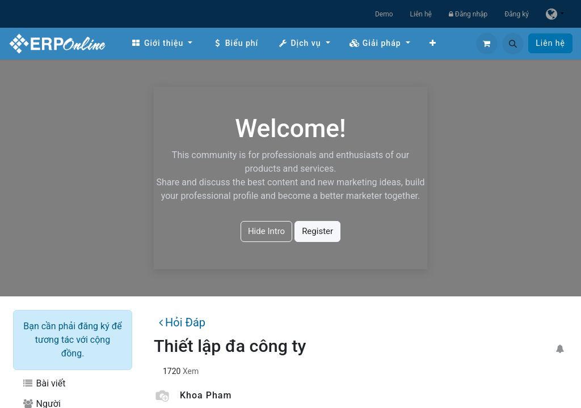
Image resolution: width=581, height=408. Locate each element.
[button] (513, 43)
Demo (384, 14)
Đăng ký (516, 14)
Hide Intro (266, 231)
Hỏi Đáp (182, 322)
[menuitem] (161, 43)
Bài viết (43, 383)
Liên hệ (421, 14)
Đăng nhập (468, 14)
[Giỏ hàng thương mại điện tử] (487, 43)
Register (317, 231)
